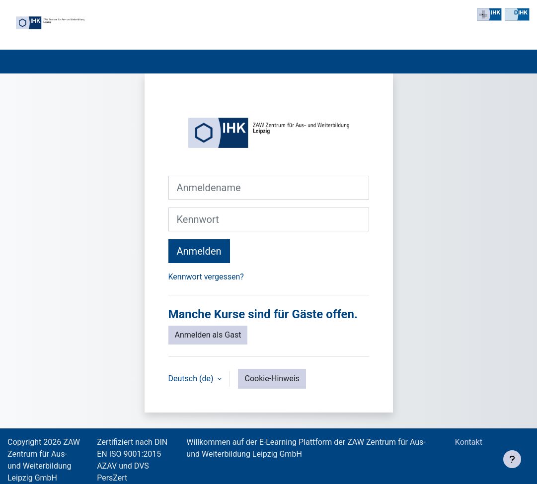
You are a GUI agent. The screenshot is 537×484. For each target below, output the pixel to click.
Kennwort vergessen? (206, 276)
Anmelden (199, 251)
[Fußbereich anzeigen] (512, 459)
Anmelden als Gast (208, 335)
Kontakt (470, 442)
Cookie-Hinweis (271, 378)
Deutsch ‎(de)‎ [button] (192, 378)
